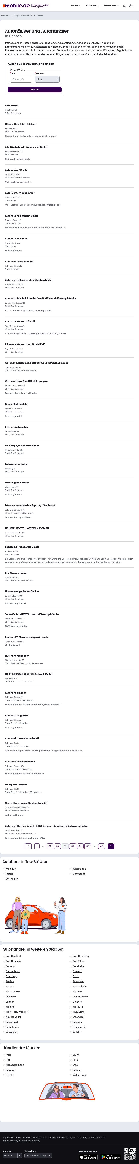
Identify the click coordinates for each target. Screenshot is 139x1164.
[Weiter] (111, 846)
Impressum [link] (8, 1137)
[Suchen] (76, 6)
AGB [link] (18, 1137)
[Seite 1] (37, 846)
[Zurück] (28, 846)
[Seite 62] (101, 846)
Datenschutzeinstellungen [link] (62, 1137)
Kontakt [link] (27, 1137)
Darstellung (30, 1151)
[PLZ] (21, 79)
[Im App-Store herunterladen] (89, 1157)
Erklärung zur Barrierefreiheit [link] (91, 1137)
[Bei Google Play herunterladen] (110, 1157)
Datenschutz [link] (39, 1137)
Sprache (7, 1151)
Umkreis (39, 73)
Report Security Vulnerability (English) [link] (21, 1141)
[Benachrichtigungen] (124, 6)
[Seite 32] (87, 846)
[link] (22, 738)
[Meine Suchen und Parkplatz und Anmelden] (131, 6)
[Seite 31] (80, 846)
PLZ (12, 73)
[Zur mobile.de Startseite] (28, 6)
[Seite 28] (57, 846)
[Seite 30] (72, 846)
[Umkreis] (47, 79)
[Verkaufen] (93, 6)
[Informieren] (112, 6)
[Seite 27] (50, 846)
